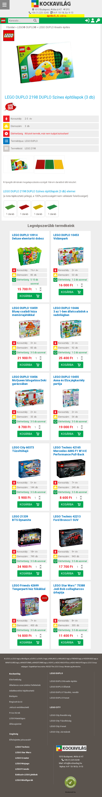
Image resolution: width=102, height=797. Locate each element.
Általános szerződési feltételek (25, 685)
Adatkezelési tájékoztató (21, 691)
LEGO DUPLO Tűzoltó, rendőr (64, 692)
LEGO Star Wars (23, 752)
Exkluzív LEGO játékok (26, 774)
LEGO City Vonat (58, 726)
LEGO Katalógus (17, 718)
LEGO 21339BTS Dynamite (21, 518)
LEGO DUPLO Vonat (59, 698)
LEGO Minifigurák (24, 780)
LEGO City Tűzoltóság (60, 721)
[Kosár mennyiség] (36, 289)
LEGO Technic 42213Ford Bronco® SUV (67, 518)
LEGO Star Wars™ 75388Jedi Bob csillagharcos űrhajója (69, 589)
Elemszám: (16, 126)
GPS (66, 9)
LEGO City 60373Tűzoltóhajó (23, 449)
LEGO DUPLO (31, 141)
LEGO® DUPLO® (26, 27)
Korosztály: (16, 118)
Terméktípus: (17, 141)
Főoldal (10, 27)
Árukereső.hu (70, 792)
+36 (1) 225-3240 (40, 12)
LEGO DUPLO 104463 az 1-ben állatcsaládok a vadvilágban (70, 311)
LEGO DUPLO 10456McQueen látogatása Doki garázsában (29, 380)
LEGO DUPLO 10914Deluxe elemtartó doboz (28, 236)
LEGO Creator (22, 758)
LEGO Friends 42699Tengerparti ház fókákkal (28, 587)
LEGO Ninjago (22, 763)
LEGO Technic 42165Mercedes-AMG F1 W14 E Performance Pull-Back (70, 451)
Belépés (13, 696)
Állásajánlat (15, 724)
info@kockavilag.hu (73, 763)
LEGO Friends (22, 769)
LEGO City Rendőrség (60, 715)
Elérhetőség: (17, 133)
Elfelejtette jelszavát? (20, 740)
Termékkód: (17, 148)
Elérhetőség (15, 679)
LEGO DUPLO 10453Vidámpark (66, 236)
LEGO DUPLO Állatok (60, 687)
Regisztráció (15, 702)
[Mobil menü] (5, 4)
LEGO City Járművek (60, 732)
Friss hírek (14, 713)
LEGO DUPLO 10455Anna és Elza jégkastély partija (69, 380)
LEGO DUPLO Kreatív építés (54, 27)
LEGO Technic (22, 747)
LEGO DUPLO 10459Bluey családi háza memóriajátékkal (24, 311)
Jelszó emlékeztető (19, 707)
